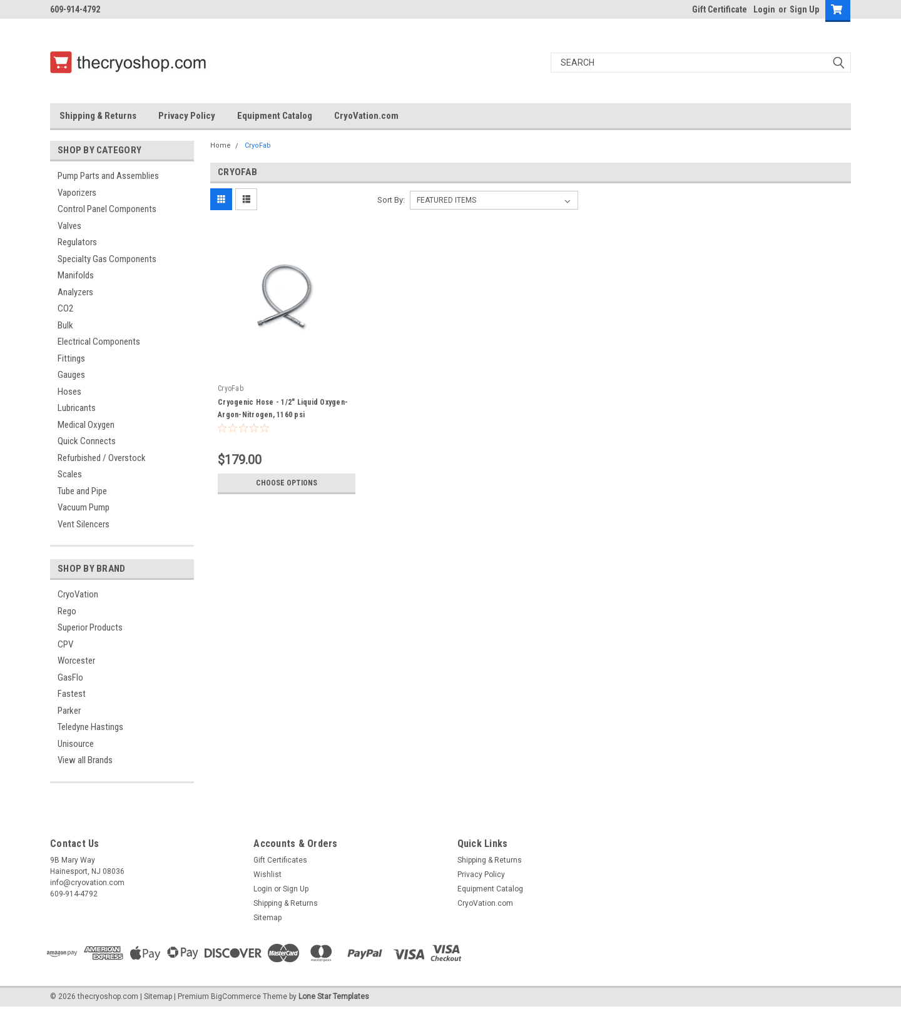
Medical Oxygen (86, 424)
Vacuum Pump (83, 507)
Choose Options (286, 483)
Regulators (77, 242)
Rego (67, 611)
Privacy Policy (186, 115)
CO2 (65, 308)
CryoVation (78, 594)
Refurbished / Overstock (102, 458)
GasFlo (70, 677)
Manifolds (76, 275)
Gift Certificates (280, 860)
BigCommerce (236, 996)
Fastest (72, 693)
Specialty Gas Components (107, 259)
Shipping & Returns (97, 115)
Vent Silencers (83, 524)
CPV (65, 644)
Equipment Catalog (274, 115)
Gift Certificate (719, 9)
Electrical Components (99, 341)
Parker (69, 710)
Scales (70, 474)
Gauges (71, 374)
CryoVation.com (366, 115)
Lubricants (77, 407)
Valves (69, 225)
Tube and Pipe (82, 491)
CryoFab (258, 145)
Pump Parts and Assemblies (108, 175)
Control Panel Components (107, 209)
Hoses (69, 391)
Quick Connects (87, 441)
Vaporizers (77, 192)
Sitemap (267, 917)
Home (220, 145)
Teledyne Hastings (90, 727)
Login (764, 9)
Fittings (71, 358)
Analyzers (75, 292)
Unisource (76, 743)
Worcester (76, 660)
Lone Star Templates (333, 996)
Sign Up (804, 9)
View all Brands (85, 760)
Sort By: (391, 200)
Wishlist (267, 874)
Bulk (65, 325)
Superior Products (90, 627)
